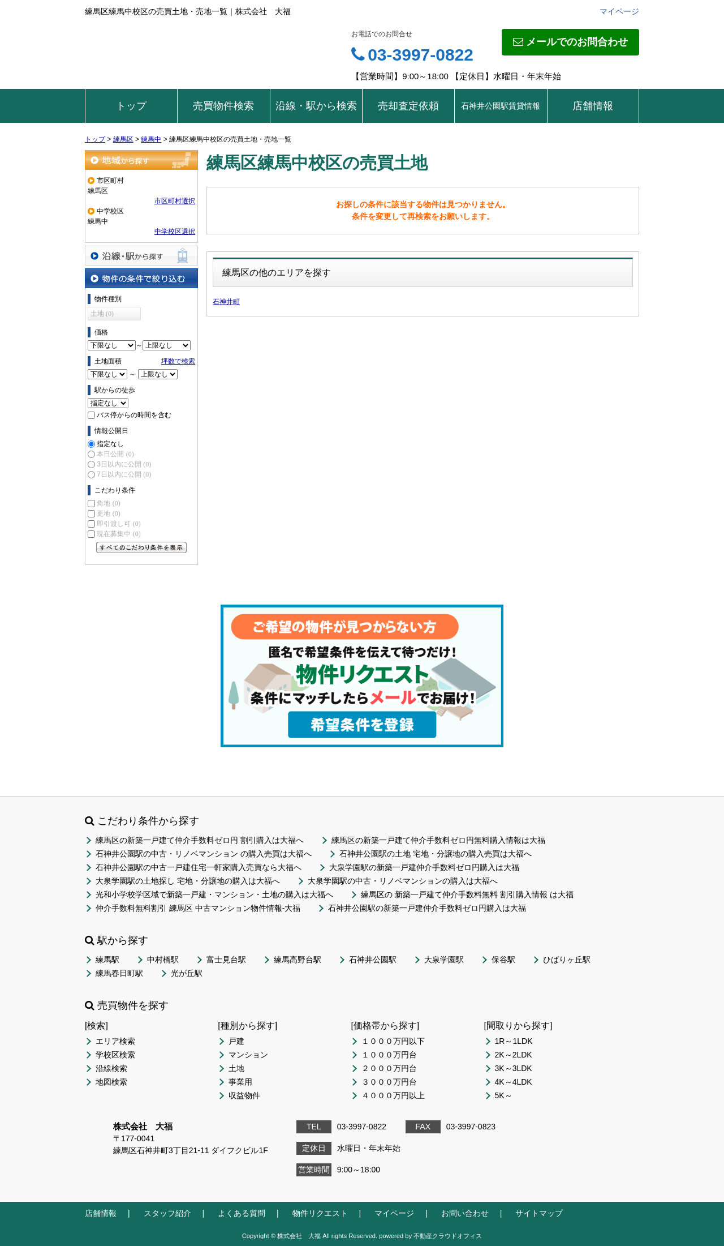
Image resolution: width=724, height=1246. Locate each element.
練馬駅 (107, 959)
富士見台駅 (226, 959)
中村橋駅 (163, 959)
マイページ (619, 11)
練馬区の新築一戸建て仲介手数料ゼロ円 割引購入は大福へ (200, 840)
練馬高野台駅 (297, 959)
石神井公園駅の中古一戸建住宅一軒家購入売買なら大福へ (198, 867)
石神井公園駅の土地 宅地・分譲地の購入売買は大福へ (435, 853)
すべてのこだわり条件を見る (141, 547)
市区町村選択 (174, 201)
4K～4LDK (513, 1081)
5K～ (503, 1095)
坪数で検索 (178, 361)
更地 (108, 513)
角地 (108, 503)
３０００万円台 (389, 1081)
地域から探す (141, 160)
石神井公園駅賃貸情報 (500, 105)
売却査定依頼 (408, 106)
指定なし (110, 444)
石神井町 (226, 302)
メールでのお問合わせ (570, 42)
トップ (131, 106)
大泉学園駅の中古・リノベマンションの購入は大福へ (403, 880)
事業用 (240, 1081)
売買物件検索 (223, 106)
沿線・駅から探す (141, 256)
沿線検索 (111, 1068)
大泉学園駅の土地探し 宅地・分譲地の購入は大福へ (188, 880)
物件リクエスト (320, 1213)
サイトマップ (539, 1213)
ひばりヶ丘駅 (567, 959)
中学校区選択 (174, 232)
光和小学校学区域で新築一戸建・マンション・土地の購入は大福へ (214, 894)
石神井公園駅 (373, 959)
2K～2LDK (513, 1054)
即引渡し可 (118, 524)
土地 (236, 1068)
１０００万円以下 (393, 1041)
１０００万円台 (389, 1054)
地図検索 (111, 1081)
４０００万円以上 (393, 1095)
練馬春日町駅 (119, 973)
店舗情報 (592, 106)
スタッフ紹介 (167, 1213)
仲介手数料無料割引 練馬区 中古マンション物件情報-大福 (198, 908)
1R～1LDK (514, 1041)
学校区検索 (115, 1054)
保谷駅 (503, 959)
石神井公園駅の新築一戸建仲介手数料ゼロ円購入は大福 (427, 908)
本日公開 (115, 454)
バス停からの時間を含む (134, 415)
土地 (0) (102, 314)
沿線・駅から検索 (316, 106)
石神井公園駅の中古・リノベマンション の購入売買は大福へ (204, 853)
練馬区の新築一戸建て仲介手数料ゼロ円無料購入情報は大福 (438, 840)
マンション (248, 1054)
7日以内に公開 (124, 474)
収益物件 (244, 1095)
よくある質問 (241, 1213)
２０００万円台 (389, 1068)
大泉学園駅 (444, 959)
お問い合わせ (465, 1213)
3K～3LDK (513, 1068)
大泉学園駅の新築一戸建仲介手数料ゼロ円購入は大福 (424, 867)
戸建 (236, 1041)
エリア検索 (115, 1041)
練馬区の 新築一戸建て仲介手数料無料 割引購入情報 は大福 (467, 894)
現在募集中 (118, 534)
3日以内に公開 (124, 464)
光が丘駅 (186, 973)
